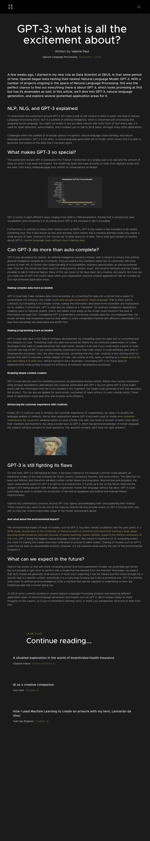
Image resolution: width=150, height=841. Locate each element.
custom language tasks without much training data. (54, 240)
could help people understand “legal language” (80, 300)
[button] (139, 7)
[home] (10, 7)
